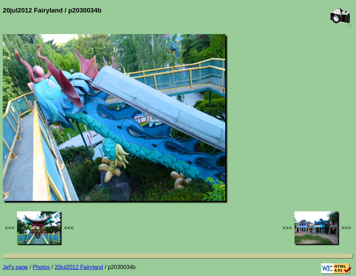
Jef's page (15, 267)
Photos (41, 267)
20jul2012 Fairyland (79, 267)
